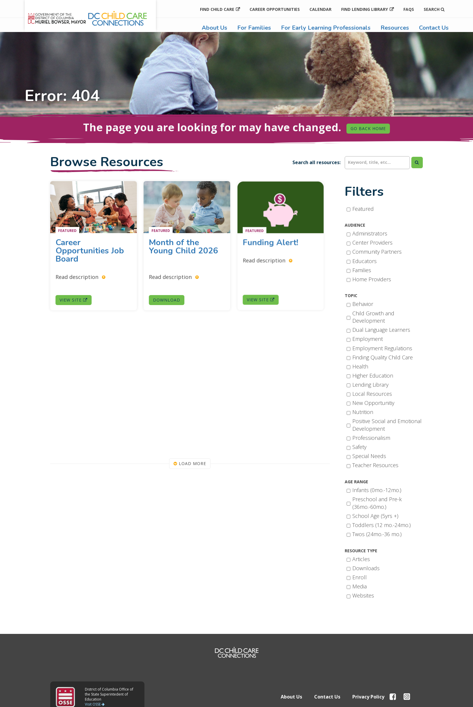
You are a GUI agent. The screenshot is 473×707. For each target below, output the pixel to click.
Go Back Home (368, 128)
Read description (81, 275)
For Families (254, 28)
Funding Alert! (276, 243)
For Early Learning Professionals (326, 28)
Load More (190, 463)
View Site (74, 297)
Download (169, 292)
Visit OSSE (95, 704)
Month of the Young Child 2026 (184, 249)
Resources (395, 28)
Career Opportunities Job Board (89, 250)
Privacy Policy (368, 696)
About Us (214, 28)
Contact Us (434, 28)
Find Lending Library (364, 9)
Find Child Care (217, 9)
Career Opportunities (275, 9)
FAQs (408, 9)
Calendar (320, 9)
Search (434, 9)
